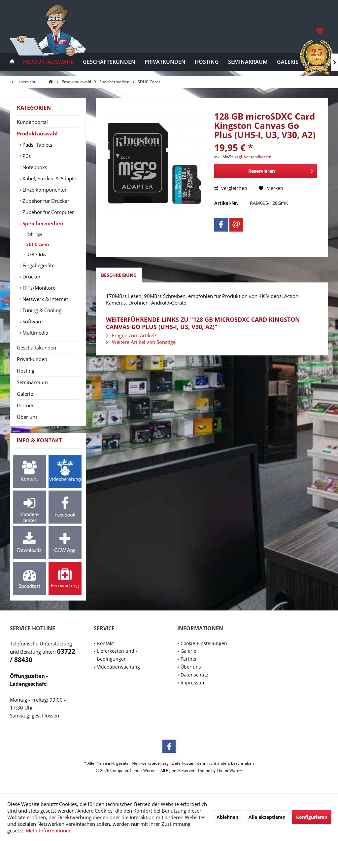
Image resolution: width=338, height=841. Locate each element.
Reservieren (280, 170)
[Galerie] (287, 62)
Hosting (25, 370)
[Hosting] (206, 62)
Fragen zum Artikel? (131, 335)
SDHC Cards (37, 244)
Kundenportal (32, 122)
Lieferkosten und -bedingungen (117, 655)
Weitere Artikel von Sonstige (141, 342)
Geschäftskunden (36, 347)
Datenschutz (194, 675)
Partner (25, 405)
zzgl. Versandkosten (253, 157)
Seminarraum (32, 382)
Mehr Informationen (49, 830)
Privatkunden (32, 359)
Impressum (193, 682)
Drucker (31, 276)
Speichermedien (42, 223)
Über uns (27, 417)
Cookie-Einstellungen (204, 643)
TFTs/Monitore (38, 287)
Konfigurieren (311, 817)
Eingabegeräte (37, 265)
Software (32, 321)
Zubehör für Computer (47, 212)
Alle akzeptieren (267, 817)
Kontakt (105, 643)
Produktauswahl (37, 133)
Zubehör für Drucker (45, 201)
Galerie (25, 393)
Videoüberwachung (118, 667)
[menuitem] (320, 30)
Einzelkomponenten (44, 189)
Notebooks (34, 167)
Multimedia (34, 332)
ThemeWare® (230, 770)
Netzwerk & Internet (44, 299)
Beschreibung (119, 275)
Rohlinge (33, 234)
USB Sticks (35, 254)
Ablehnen (227, 817)
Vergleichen (230, 188)
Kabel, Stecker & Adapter (49, 178)
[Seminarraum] (247, 62)
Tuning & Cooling (41, 310)
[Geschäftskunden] (109, 62)
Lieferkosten (183, 763)
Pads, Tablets (36, 144)
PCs (26, 156)
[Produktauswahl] (48, 62)
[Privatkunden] (165, 62)
